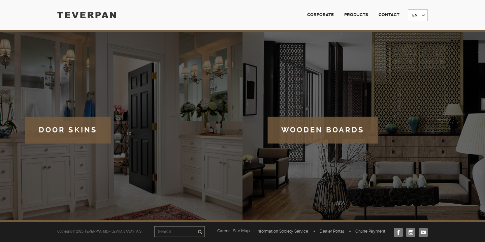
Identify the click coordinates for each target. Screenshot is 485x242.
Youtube (421, 232)
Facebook (396, 232)
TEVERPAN (86, 15)
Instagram (409, 232)
